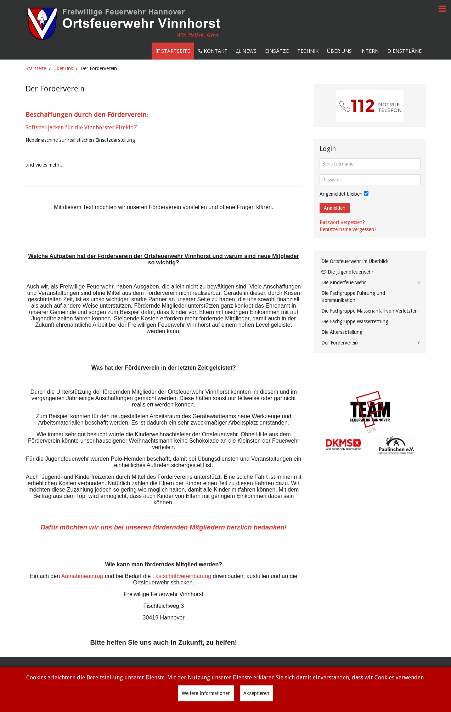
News (246, 50)
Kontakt (212, 50)
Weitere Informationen (206, 693)
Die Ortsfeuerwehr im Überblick (355, 261)
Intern (369, 50)
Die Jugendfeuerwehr (347, 272)
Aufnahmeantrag (82, 576)
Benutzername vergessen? (348, 229)
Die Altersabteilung (341, 332)
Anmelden (334, 208)
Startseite (173, 50)
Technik (307, 50)
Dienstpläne (404, 50)
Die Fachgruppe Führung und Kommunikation (353, 296)
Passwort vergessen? (342, 222)
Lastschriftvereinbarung (181, 576)
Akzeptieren (256, 693)
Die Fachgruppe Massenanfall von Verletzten (369, 311)
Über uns (339, 50)
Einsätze (277, 50)
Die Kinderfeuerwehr (343, 282)
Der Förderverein (339, 343)
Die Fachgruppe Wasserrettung (354, 321)
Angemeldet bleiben (341, 194)
